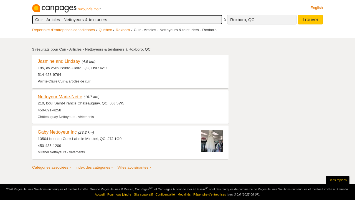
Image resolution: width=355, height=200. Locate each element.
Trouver (310, 19)
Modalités (184, 194)
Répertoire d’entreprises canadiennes (63, 30)
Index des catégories (92, 167)
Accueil (100, 194)
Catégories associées (50, 167)
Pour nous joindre (119, 194)
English (316, 8)
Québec (105, 30)
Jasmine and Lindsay (59, 61)
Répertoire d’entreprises (209, 194)
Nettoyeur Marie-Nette (60, 96)
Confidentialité (165, 194)
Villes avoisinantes (132, 167)
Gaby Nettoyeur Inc (57, 131)
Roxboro (123, 30)
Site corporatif (143, 194)
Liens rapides (338, 180)
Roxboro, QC (242, 19)
